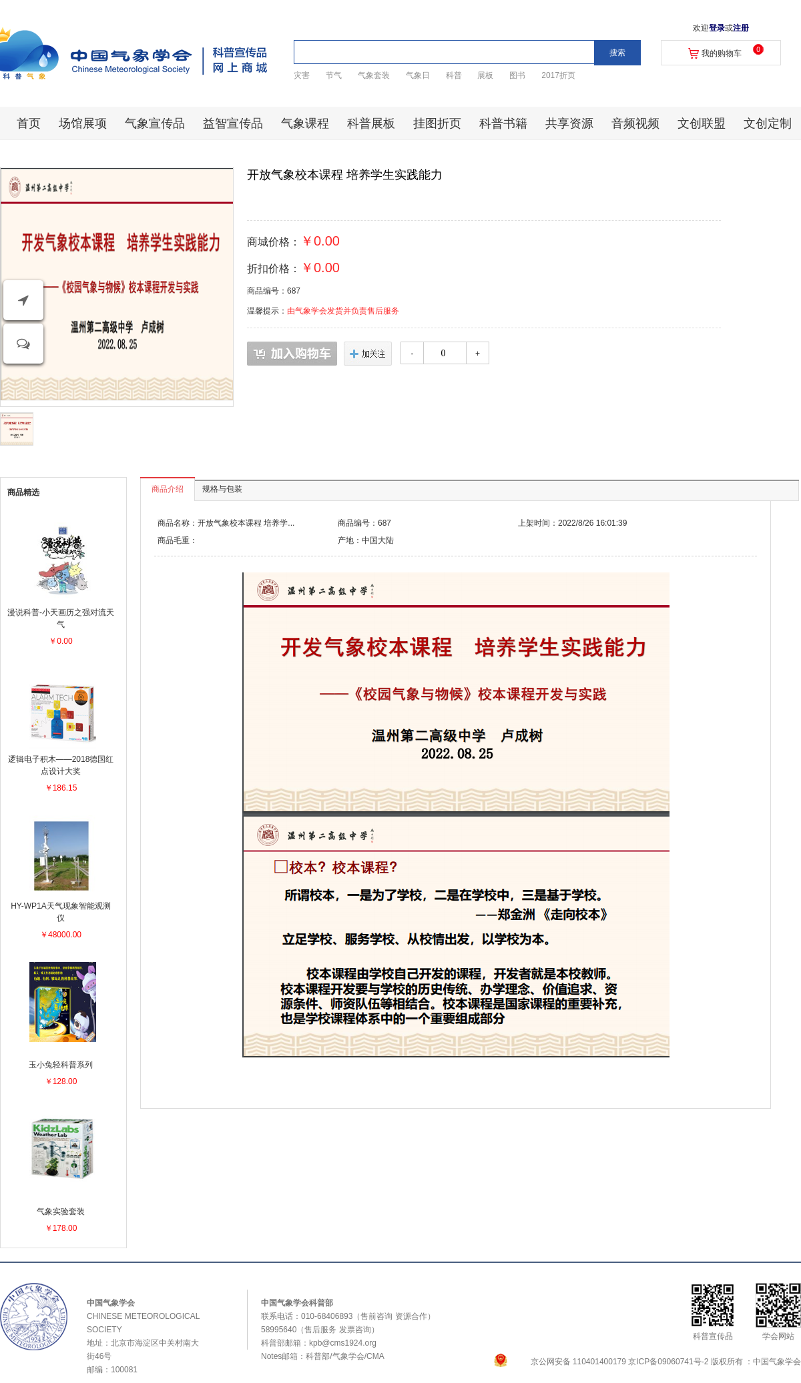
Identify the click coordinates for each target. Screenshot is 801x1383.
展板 (485, 75)
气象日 (418, 75)
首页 (29, 123)
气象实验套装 (61, 1211)
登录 (717, 28)
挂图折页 (437, 123)
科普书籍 (503, 123)
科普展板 (371, 123)
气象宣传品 (155, 123)
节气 (334, 75)
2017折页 (558, 75)
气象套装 (374, 75)
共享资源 (569, 123)
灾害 (302, 75)
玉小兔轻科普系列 (61, 1064)
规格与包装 (222, 489)
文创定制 (768, 123)
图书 (517, 75)
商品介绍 (168, 489)
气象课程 (305, 123)
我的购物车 (722, 53)
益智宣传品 (233, 123)
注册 (741, 28)
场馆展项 (83, 123)
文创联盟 (702, 123)
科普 (454, 75)
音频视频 (635, 123)
